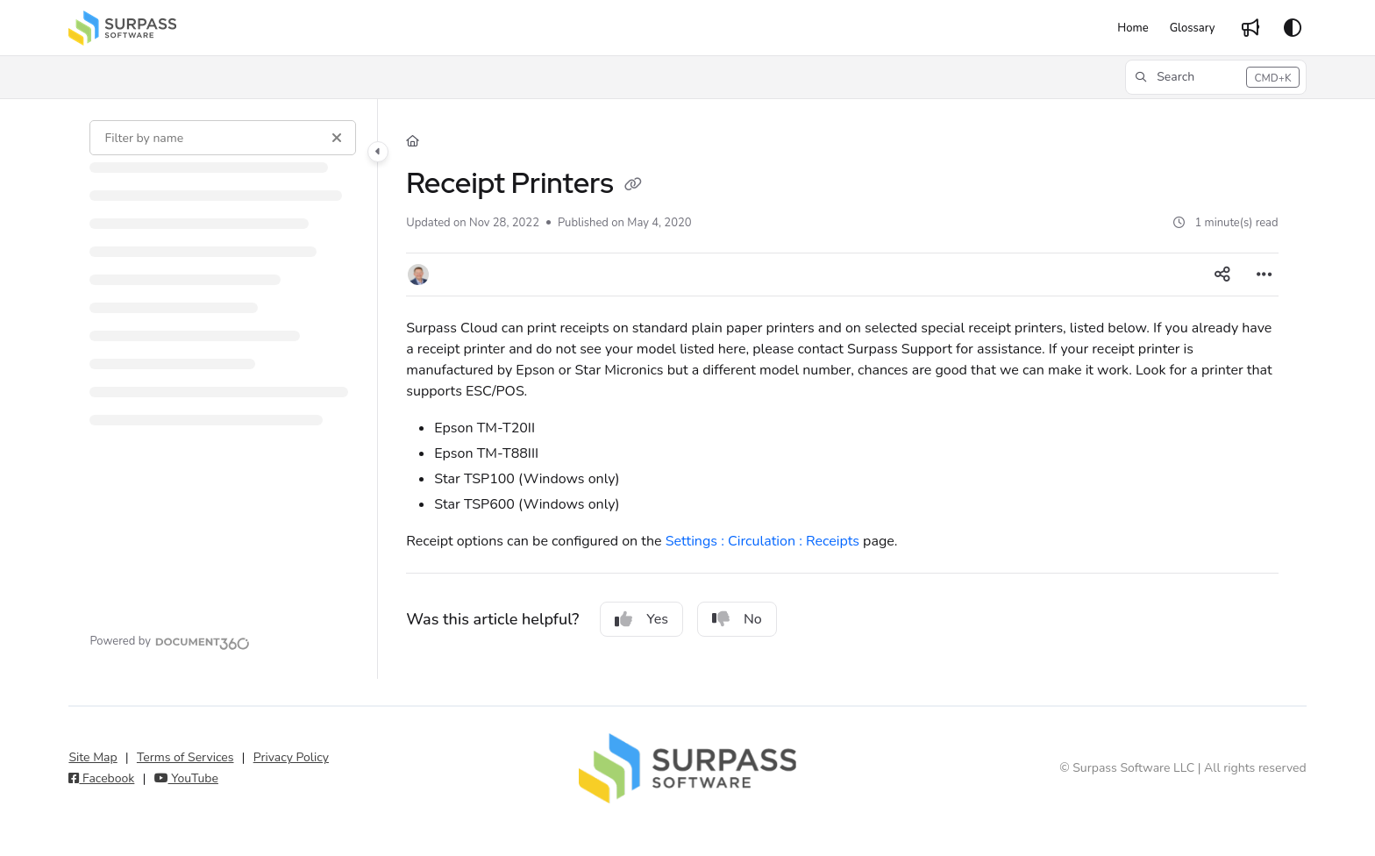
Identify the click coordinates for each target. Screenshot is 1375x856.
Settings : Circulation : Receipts (762, 541)
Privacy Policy (291, 757)
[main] (842, 389)
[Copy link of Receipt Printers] (633, 186)
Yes (641, 619)
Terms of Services (185, 757)
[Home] (1132, 28)
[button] (1215, 77)
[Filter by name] (222, 137)
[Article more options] (1264, 274)
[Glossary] (1192, 28)
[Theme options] (1293, 28)
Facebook (101, 778)
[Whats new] (1250, 28)
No (737, 619)
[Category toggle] (377, 151)
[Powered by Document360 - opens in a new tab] (169, 641)
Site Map (92, 757)
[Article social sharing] (1222, 274)
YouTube (186, 778)
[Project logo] (122, 28)
